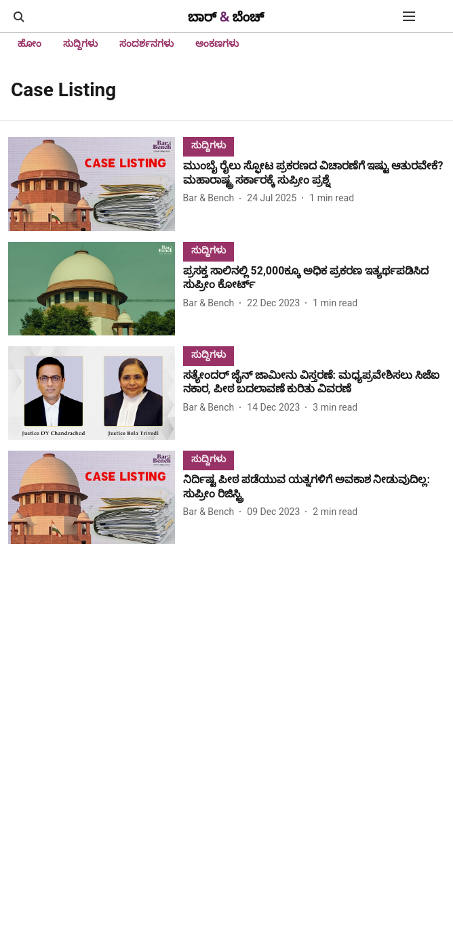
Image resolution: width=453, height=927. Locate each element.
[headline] (314, 173)
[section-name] (208, 144)
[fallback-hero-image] (95, 183)
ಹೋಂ (29, 43)
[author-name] (211, 198)
